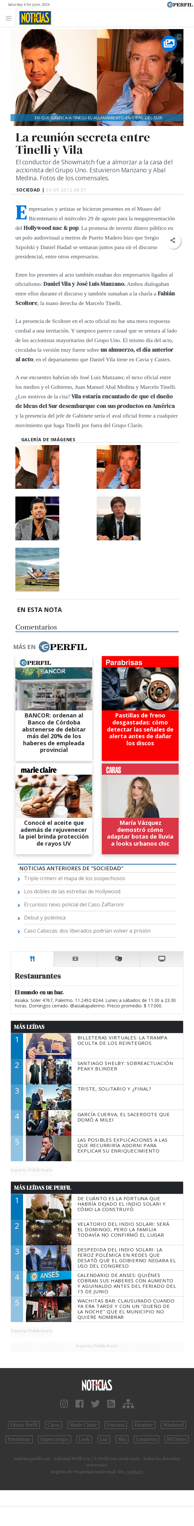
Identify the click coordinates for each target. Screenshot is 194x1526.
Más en (50, 646)
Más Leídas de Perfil (42, 1188)
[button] (172, 240)
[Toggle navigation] (10, 18)
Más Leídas (29, 1027)
